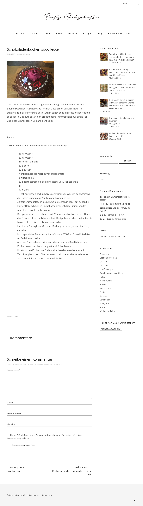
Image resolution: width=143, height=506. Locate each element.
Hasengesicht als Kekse (119, 203)
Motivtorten (105, 288)
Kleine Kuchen (106, 280)
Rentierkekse (120, 219)
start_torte (104, 303)
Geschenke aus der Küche (111, 273)
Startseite (18, 33)
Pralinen (103, 292)
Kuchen (33, 33)
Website (11, 424)
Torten (47, 33)
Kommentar (13, 370)
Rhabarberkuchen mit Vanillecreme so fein (71, 471)
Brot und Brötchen (108, 257)
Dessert (103, 261)
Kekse (59, 33)
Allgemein (104, 254)
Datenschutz (35, 495)
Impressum (47, 495)
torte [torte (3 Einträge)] (102, 180)
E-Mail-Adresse (15, 413)
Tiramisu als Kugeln (115, 215)
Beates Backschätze (119, 33)
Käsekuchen (16, 469)
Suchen (127, 160)
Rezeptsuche (106, 156)
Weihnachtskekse (107, 311)
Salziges (87, 33)
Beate (20, 54)
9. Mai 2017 (10, 54)
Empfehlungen (106, 269)
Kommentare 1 (28, 54)
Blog (100, 33)
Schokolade (105, 299)
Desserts (72, 33)
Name (10, 402)
